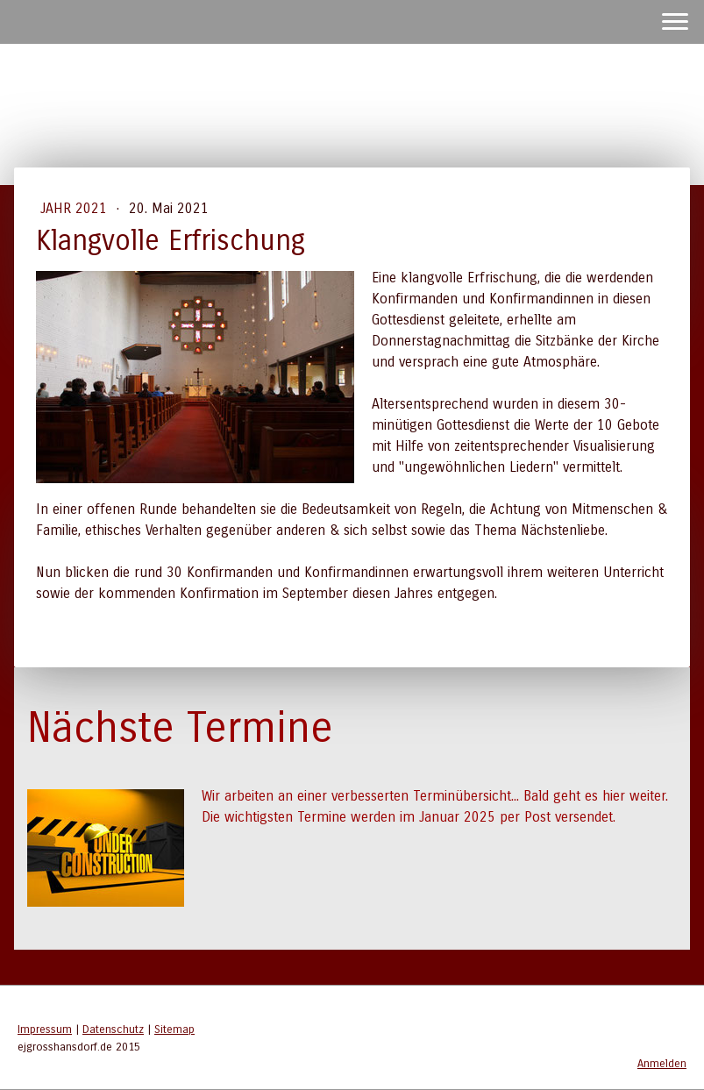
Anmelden (661, 1063)
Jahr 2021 (75, 208)
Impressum (45, 1029)
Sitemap (174, 1029)
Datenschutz (113, 1029)
